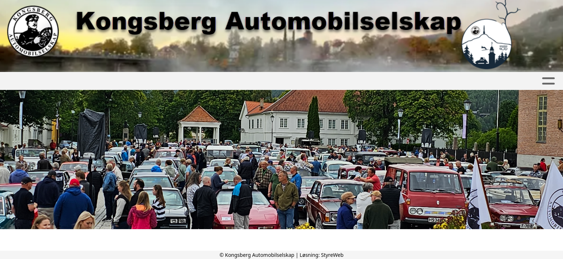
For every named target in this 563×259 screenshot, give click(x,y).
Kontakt (311, 81)
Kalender (179, 81)
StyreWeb (332, 254)
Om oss (224, 81)
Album (140, 81)
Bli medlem (267, 81)
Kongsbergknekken (373, 81)
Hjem (76, 81)
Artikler (107, 81)
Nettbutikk (477, 81)
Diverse (433, 81)
